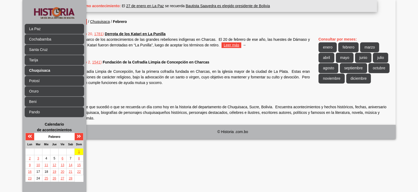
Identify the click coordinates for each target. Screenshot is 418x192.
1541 (115, 62)
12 (54, 165)
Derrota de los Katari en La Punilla (153, 34)
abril (331, 57)
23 (29, 178)
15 (79, 165)
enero (332, 47)
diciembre (336, 89)
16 (29, 172)
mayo (349, 57)
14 (70, 165)
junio (368, 57)
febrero (353, 47)
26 (54, 178)
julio (331, 68)
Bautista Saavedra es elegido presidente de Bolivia (246, 6)
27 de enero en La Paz (164, 6)
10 (38, 165)
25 (46, 178)
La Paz (35, 29)
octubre (334, 78)
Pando (34, 112)
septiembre (375, 68)
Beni (33, 101)
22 (79, 172)
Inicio (99, 21)
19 (54, 172)
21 (70, 172)
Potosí (34, 81)
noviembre (359, 78)
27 (62, 178)
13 (62, 165)
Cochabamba (40, 39)
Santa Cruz (38, 49)
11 (46, 165)
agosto (350, 68)
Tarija (33, 60)
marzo (374, 47)
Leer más (268, 45)
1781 (117, 34)
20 (62, 172)
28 (70, 178)
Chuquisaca (118, 21)
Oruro (34, 91)
